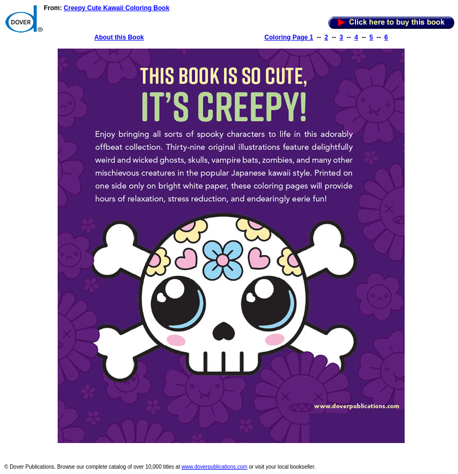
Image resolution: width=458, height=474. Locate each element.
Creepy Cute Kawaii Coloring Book (116, 8)
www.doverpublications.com (214, 467)
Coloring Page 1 (288, 37)
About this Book (119, 37)
